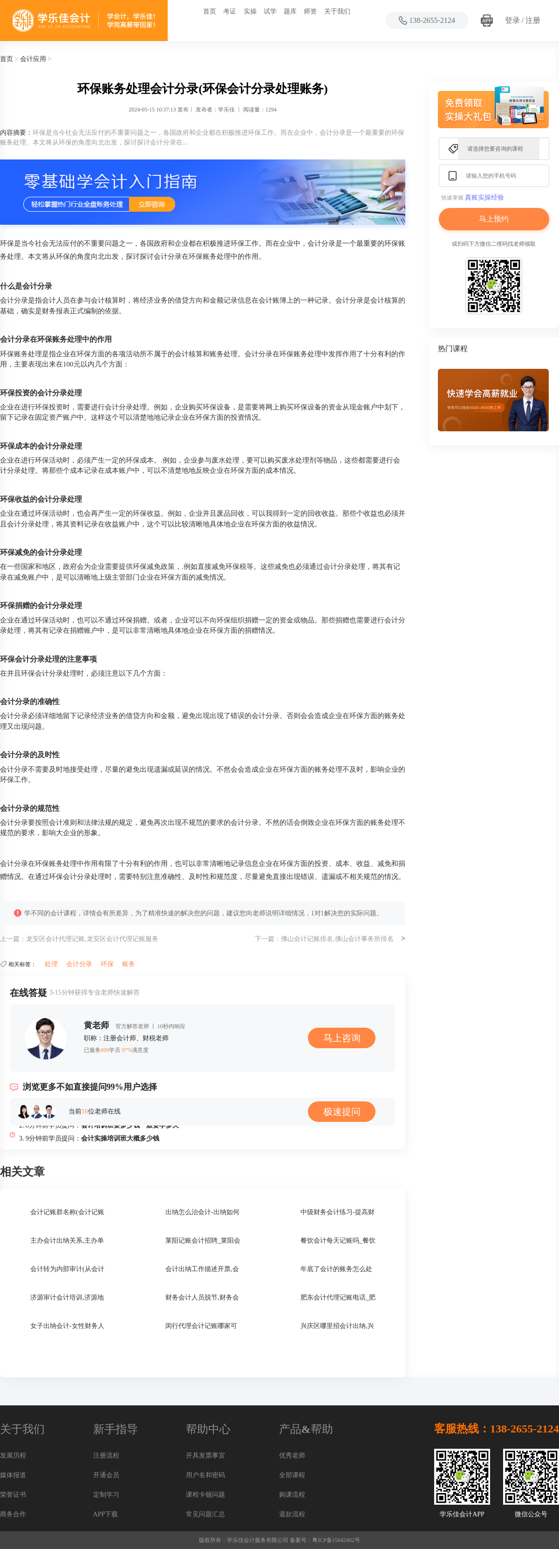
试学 (270, 11)
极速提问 (342, 1111)
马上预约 (494, 219)
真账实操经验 (484, 197)
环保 (107, 964)
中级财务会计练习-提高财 (337, 1212)
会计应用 (33, 58)
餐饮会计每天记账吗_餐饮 (337, 1240)
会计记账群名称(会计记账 (67, 1212)
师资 (310, 11)
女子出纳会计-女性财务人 (67, 1325)
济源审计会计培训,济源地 (67, 1297)
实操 (250, 11)
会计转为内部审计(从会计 (67, 1268)
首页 (209, 11)
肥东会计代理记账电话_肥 (337, 1297)
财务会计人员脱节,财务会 (202, 1297)
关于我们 (337, 11)
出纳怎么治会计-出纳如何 (202, 1212)
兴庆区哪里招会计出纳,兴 (337, 1325)
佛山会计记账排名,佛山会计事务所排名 (337, 938)
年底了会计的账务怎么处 (336, 1268)
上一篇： (13, 938)
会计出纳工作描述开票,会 (202, 1268)
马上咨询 (342, 1038)
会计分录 (79, 964)
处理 (51, 964)
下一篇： (268, 938)
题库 (290, 11)
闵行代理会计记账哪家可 (201, 1325)
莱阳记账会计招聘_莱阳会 (202, 1240)
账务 (128, 964)
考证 (229, 11)
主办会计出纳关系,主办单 (67, 1240)
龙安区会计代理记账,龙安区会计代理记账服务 (92, 938)
